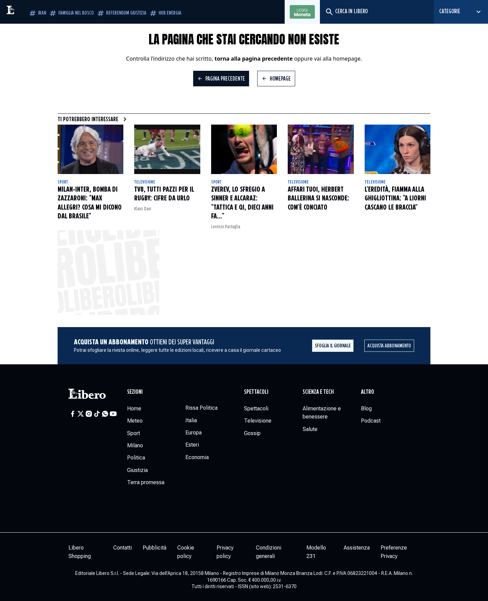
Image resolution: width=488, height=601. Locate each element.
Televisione (144, 182)
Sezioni (135, 392)
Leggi (302, 12)
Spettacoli (256, 392)
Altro (367, 392)
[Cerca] (328, 12)
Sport (63, 182)
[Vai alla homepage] (25, 11)
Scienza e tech (318, 392)
